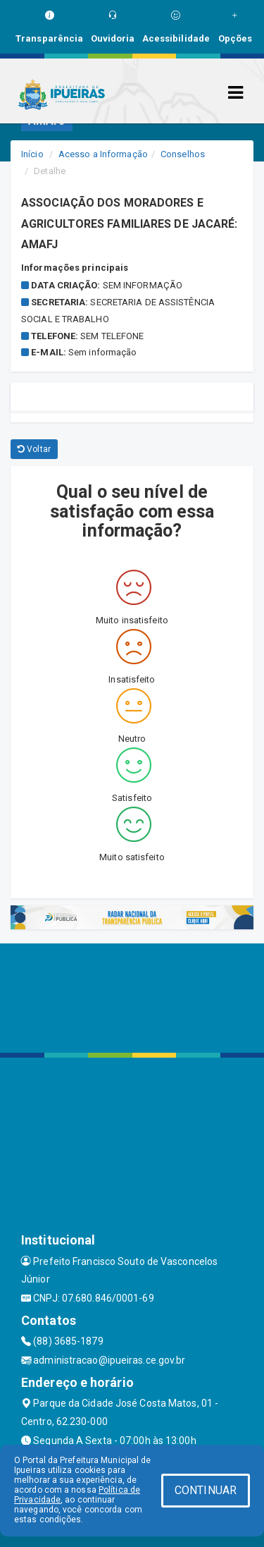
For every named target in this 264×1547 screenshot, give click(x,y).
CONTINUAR (206, 1490)
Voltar (34, 449)
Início (32, 154)
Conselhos (183, 154)
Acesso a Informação (103, 154)
